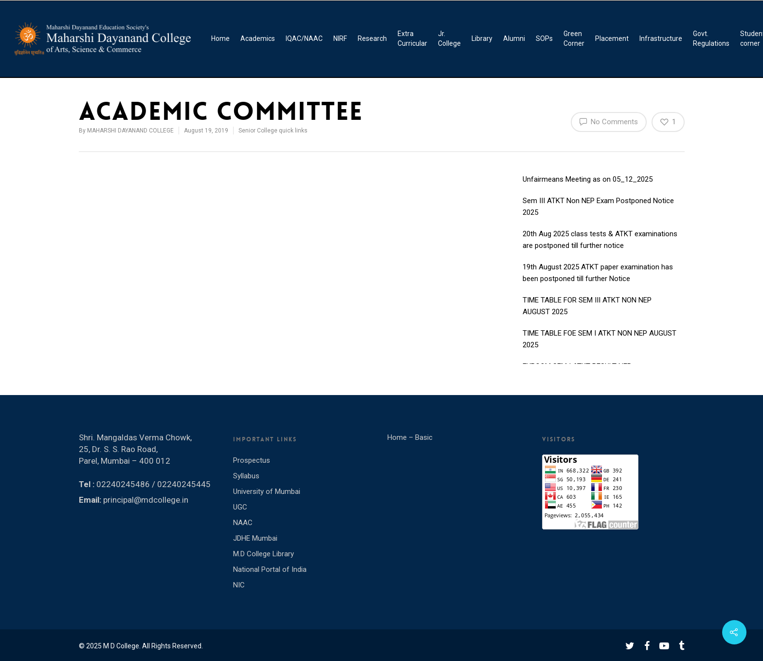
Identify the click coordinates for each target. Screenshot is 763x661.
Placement (612, 38)
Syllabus (246, 476)
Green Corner (573, 38)
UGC (240, 507)
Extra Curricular (412, 38)
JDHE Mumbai (255, 538)
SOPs (544, 38)
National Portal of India (270, 569)
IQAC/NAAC (304, 38)
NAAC (243, 522)
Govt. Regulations (711, 38)
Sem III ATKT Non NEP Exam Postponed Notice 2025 (598, 207)
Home (220, 38)
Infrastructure (660, 38)
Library (482, 38)
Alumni (514, 38)
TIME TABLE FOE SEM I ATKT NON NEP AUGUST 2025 (599, 339)
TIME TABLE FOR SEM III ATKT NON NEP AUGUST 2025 (587, 306)
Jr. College (449, 38)
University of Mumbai (266, 491)
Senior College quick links (273, 130)
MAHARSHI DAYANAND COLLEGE (130, 130)
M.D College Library (263, 553)
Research (372, 38)
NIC (239, 585)
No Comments (609, 121)
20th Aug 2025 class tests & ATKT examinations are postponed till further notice (600, 240)
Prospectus (251, 460)
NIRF (340, 38)
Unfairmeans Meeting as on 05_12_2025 (588, 179)
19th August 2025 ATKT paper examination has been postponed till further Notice (598, 273)
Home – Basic (410, 437)
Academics (257, 38)
